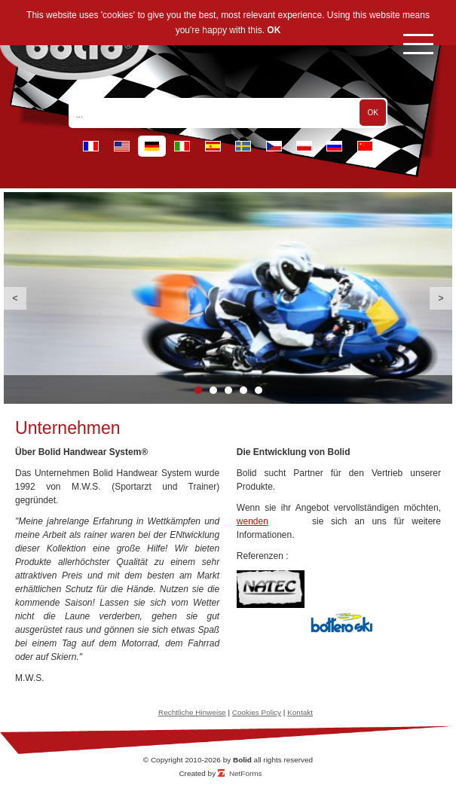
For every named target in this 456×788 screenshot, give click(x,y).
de (152, 146)
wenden (252, 521)
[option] (228, 298)
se (243, 146)
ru (334, 146)
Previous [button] (15, 298)
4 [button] (243, 390)
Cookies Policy (256, 712)
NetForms (245, 773)
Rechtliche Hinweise (192, 712)
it (182, 146)
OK (273, 30)
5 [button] (258, 390)
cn (365, 146)
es (213, 146)
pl (304, 146)
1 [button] (198, 390)
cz (274, 146)
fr (91, 146)
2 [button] (213, 390)
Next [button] (441, 298)
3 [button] (228, 390)
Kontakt (300, 712)
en (122, 146)
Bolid (242, 760)
